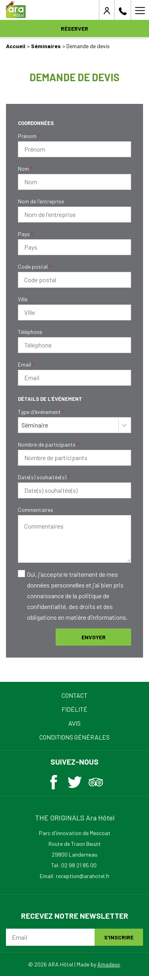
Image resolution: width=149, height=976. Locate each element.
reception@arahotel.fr (83, 876)
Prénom (29, 136)
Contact (74, 695)
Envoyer (93, 637)
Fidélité (74, 709)
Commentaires (35, 509)
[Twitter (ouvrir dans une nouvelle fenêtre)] (75, 780)
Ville (22, 299)
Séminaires (46, 46)
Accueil (15, 46)
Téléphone (30, 331)
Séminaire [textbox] (34, 425)
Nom (25, 168)
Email (26, 364)
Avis (74, 723)
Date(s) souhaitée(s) (44, 477)
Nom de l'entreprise (41, 201)
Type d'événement (41, 411)
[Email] (50, 937)
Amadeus (108, 964)
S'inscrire (119, 937)
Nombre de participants (48, 444)
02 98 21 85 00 (79, 865)
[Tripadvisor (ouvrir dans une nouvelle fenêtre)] (96, 780)
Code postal (34, 266)
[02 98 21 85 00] (123, 10)
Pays (25, 233)
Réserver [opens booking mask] (74, 28)
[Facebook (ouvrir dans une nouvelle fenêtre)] (53, 780)
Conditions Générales (74, 737)
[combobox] (74, 425)
